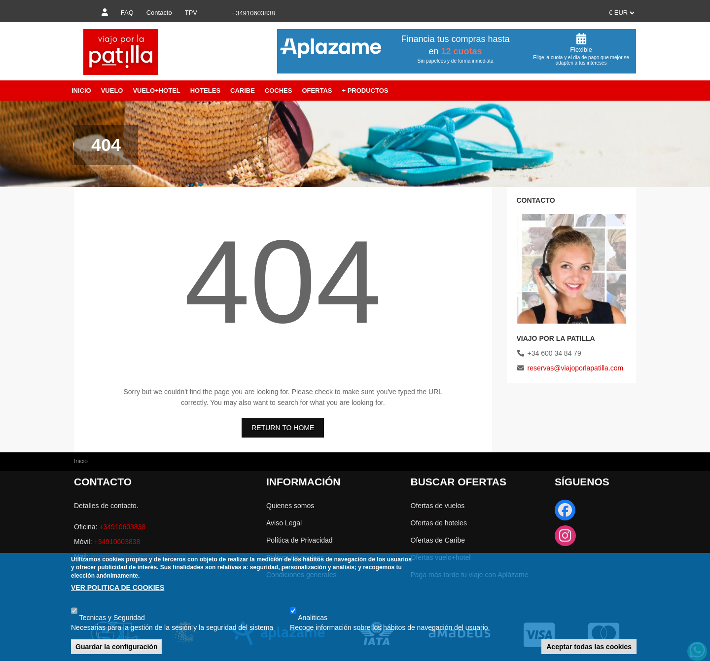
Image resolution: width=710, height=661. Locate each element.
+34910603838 (122, 527)
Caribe (242, 90)
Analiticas (312, 618)
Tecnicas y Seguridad (112, 618)
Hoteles (205, 90)
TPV (191, 12)
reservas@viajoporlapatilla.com (576, 368)
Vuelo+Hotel (156, 90)
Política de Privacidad (299, 540)
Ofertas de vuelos (438, 506)
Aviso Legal (284, 523)
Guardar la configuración (116, 647)
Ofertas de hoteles (439, 523)
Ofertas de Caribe (438, 540)
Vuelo (112, 90)
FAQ (127, 12)
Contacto (159, 12)
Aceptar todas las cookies (589, 647)
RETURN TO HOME (282, 428)
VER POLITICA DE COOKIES (117, 587)
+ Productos (365, 90)
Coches (278, 90)
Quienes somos (290, 506)
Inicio (81, 90)
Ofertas (317, 90)
